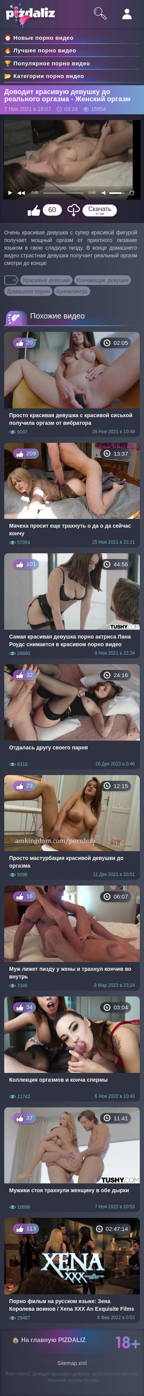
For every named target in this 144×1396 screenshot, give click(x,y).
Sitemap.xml (72, 1363)
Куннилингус (72, 291)
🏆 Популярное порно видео (47, 63)
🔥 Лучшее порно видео (40, 50)
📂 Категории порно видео (44, 76)
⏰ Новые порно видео (39, 37)
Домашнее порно (28, 291)
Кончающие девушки (103, 280)
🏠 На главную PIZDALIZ (49, 1340)
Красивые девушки (46, 280)
